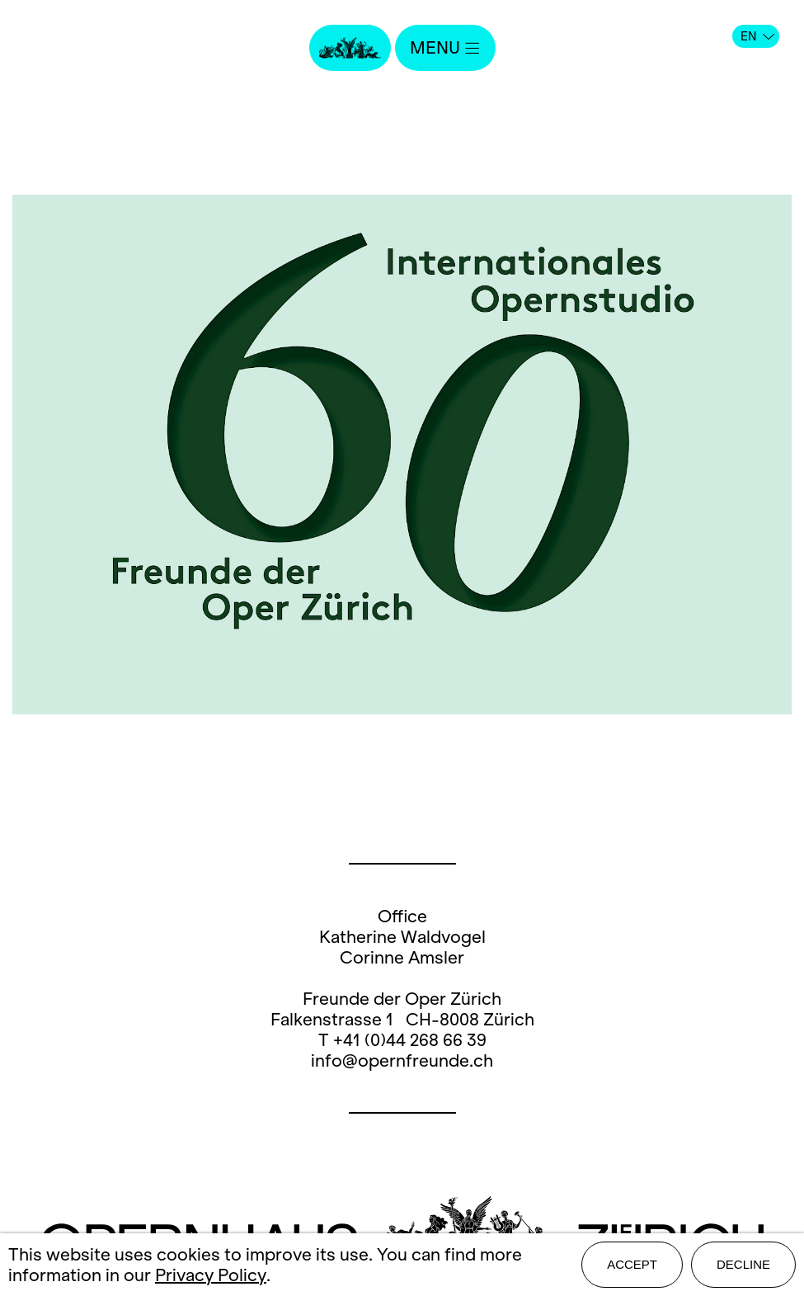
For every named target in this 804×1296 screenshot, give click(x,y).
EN (757, 36)
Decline (743, 1264)
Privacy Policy (210, 1274)
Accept (632, 1264)
